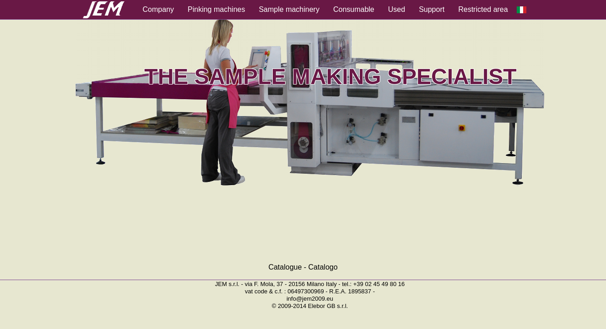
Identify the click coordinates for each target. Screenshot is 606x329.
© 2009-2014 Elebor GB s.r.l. (310, 305)
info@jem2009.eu (310, 298)
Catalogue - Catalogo (302, 267)
